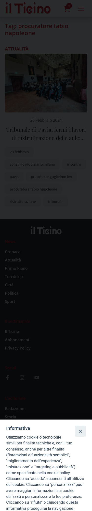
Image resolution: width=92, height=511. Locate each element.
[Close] (80, 431)
